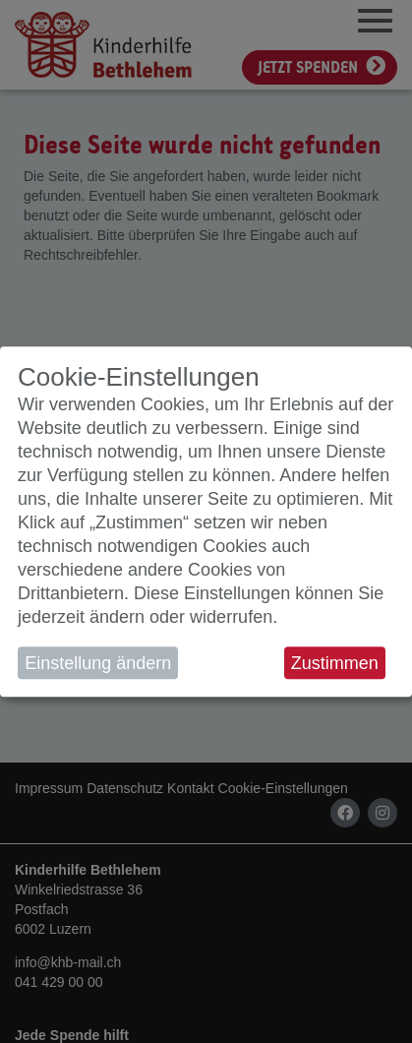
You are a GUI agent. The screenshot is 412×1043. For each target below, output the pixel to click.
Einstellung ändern (98, 663)
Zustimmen (335, 663)
